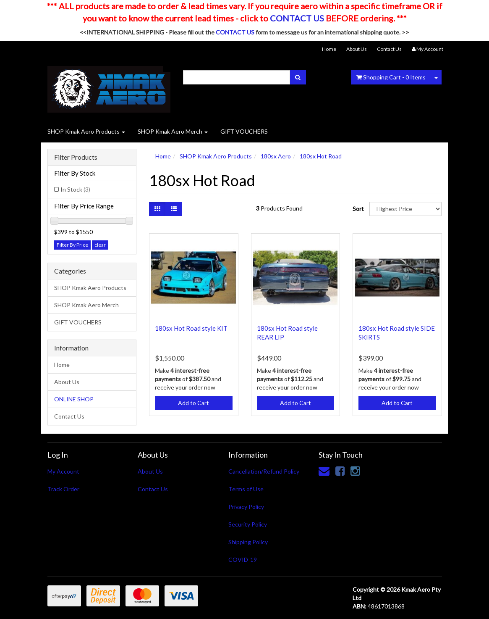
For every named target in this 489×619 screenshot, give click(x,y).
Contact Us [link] (69, 416)
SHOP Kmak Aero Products (86, 131)
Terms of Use (246, 489)
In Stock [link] (75, 189)
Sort (358, 208)
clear (100, 245)
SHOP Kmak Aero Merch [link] (86, 304)
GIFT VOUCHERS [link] (78, 322)
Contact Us (389, 49)
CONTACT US (297, 18)
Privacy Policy (246, 506)
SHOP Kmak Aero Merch (173, 131)
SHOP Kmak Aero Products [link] (90, 287)
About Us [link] (66, 381)
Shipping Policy (248, 541)
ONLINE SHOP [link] (74, 399)
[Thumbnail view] (157, 209)
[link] (340, 470)
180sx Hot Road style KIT (191, 328)
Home (329, 49)
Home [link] (62, 364)
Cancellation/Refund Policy (263, 471)
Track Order (63, 489)
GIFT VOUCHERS (244, 131)
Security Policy (247, 524)
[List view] (173, 209)
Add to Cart (193, 402)
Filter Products (75, 157)
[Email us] (324, 470)
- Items (391, 77)
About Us (356, 49)
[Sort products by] (405, 209)
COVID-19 (242, 559)
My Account (63, 471)
